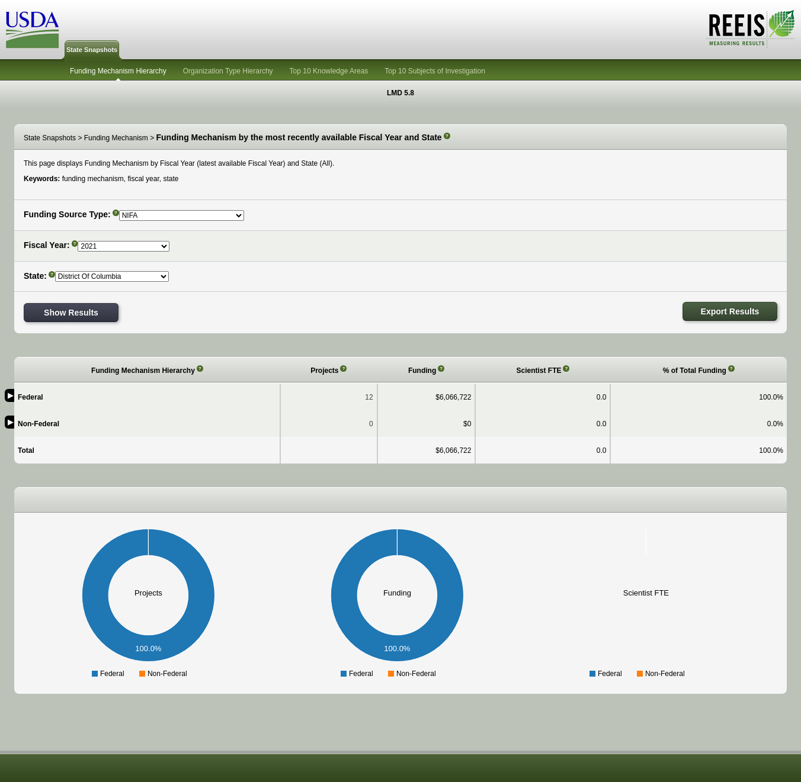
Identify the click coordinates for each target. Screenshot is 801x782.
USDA (32, 30)
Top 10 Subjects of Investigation (435, 71)
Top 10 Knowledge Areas (329, 71)
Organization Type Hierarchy (228, 71)
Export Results (730, 311)
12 (369, 397)
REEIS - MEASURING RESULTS (750, 29)
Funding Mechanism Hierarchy (118, 71)
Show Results (71, 312)
